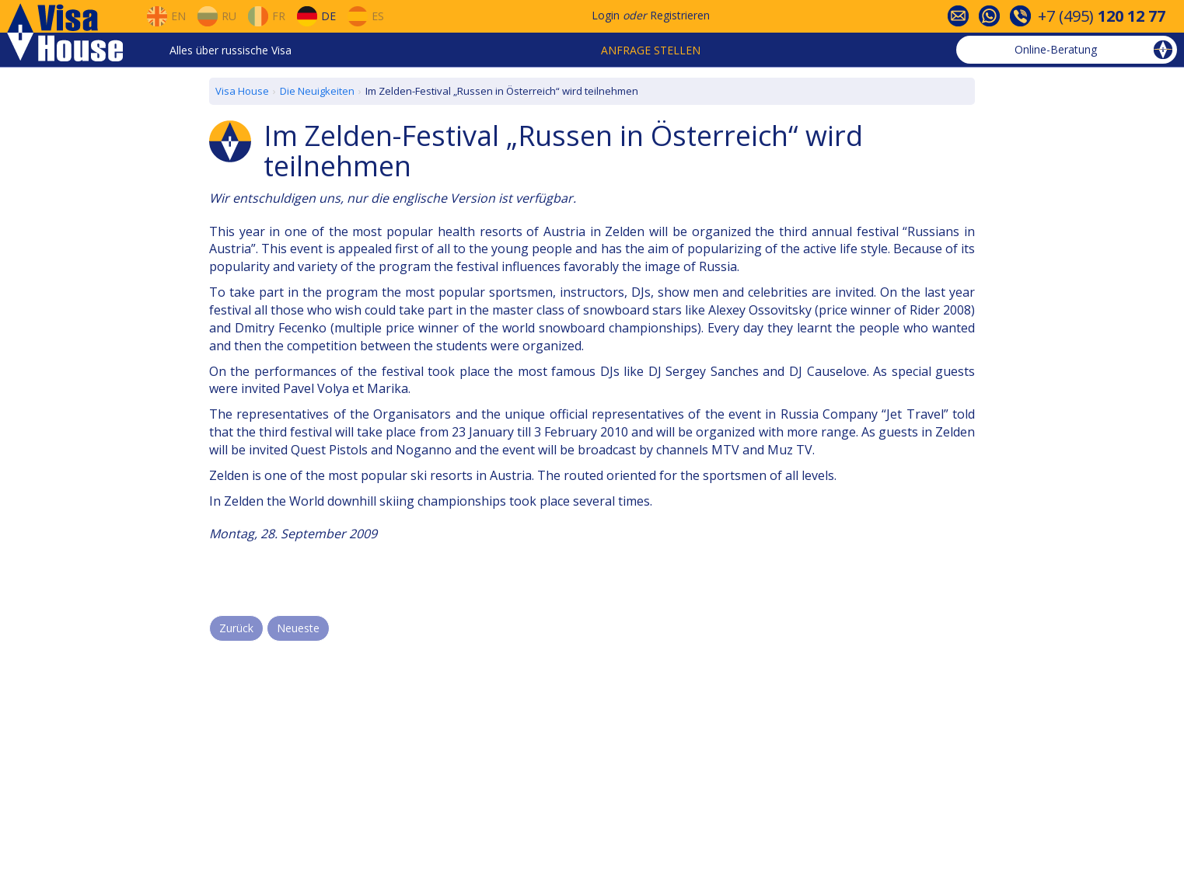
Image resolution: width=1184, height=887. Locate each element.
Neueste (298, 628)
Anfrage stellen (650, 50)
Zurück (236, 628)
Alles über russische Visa (230, 50)
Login (606, 15)
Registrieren (680, 15)
